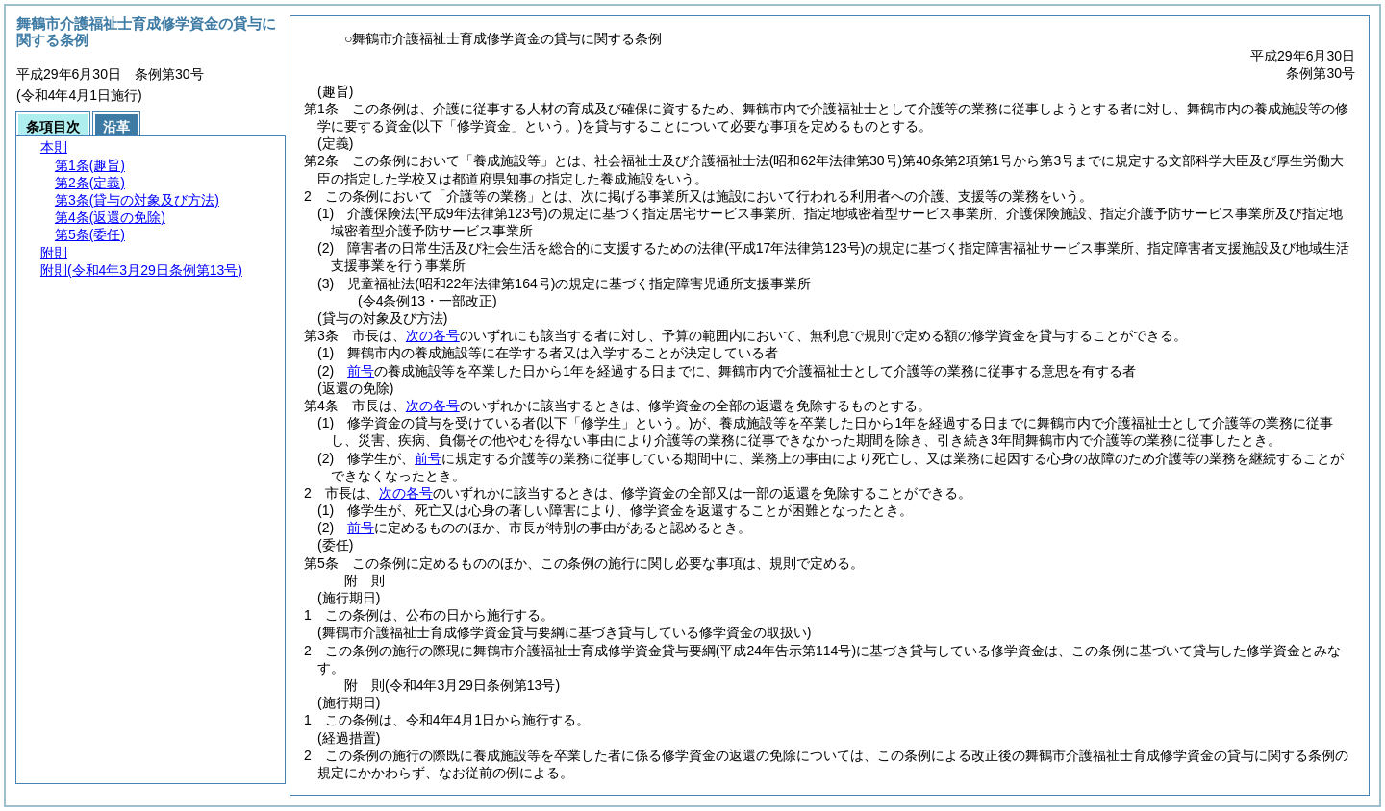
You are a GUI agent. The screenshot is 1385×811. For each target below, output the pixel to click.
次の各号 (433, 335)
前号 (360, 371)
